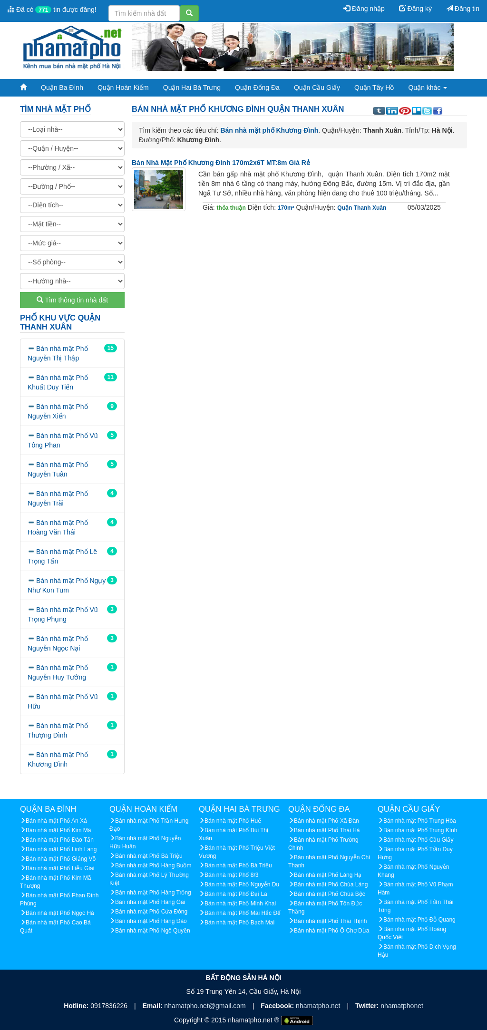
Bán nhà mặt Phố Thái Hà (327, 830)
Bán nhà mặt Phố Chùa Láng (331, 884)
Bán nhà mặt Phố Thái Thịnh (330, 921)
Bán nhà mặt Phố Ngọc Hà (60, 913)
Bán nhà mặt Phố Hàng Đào (151, 921)
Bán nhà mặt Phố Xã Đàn (326, 820)
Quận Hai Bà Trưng (192, 87)
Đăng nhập (364, 8)
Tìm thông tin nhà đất (72, 300)
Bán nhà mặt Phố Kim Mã (58, 830)
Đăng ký (415, 8)
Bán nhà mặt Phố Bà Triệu (149, 856)
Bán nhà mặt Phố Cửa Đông (151, 911)
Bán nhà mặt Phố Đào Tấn (60, 839)
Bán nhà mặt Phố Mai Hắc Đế (243, 913)
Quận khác (427, 87)
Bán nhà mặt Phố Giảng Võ (61, 858)
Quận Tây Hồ (374, 87)
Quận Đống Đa (257, 87)
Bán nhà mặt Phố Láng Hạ (327, 875)
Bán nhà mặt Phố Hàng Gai (150, 902)
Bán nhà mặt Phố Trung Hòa (419, 820)
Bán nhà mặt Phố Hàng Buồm (153, 865)
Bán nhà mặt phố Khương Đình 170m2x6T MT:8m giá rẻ (221, 162)
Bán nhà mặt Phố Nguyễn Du (242, 884)
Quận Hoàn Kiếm (123, 87)
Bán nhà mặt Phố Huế (233, 820)
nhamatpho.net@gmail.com (205, 1006)
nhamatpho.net (319, 1006)
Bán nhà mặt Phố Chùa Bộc (329, 894)
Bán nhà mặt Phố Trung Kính (420, 830)
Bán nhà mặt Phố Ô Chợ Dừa (331, 930)
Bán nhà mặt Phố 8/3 (231, 875)
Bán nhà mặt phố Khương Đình (269, 130)
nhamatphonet (401, 1006)
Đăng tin (462, 8)
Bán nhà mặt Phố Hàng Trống (153, 892)
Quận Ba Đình (62, 87)
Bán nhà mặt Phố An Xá (56, 820)
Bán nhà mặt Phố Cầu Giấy (418, 839)
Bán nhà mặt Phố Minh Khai (240, 903)
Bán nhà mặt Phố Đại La (236, 894)
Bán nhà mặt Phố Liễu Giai (60, 868)
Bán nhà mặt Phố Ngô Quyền (152, 930)
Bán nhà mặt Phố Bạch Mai (239, 922)
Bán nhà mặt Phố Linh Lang (61, 849)
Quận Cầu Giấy (317, 87)
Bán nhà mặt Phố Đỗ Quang (419, 919)
